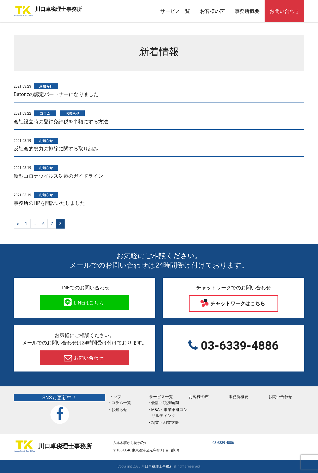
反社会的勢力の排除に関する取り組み (56, 149)
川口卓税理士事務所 (82, 8)
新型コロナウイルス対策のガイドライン (58, 176)
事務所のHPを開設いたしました (49, 203)
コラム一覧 (121, 402)
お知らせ (73, 113)
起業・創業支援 (165, 422)
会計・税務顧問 (165, 402)
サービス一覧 (175, 11)
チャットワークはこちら (237, 303)
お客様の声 (212, 11)
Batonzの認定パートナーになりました (56, 94)
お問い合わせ (284, 11)
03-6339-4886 (238, 345)
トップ (115, 396)
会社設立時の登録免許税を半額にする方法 (61, 122)
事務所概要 (247, 11)
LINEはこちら (88, 303)
